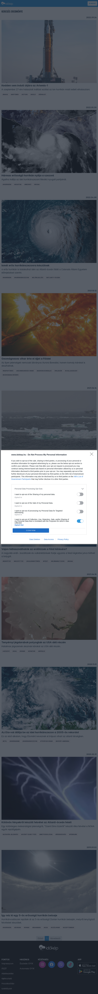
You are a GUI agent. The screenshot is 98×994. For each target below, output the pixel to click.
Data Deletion (34, 539)
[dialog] (49, 497)
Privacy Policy (63, 539)
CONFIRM (31, 530)
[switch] (80, 494)
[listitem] (49, 489)
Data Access (49, 539)
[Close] (92, 455)
